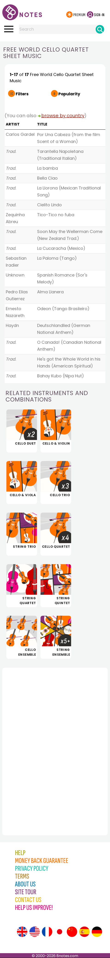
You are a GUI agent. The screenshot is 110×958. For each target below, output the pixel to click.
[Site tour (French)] (47, 932)
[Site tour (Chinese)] (72, 932)
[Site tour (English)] (22, 932)
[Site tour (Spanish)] (84, 932)
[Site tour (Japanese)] (59, 932)
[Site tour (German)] (97, 932)
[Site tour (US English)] (34, 932)
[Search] (99, 29)
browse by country (62, 115)
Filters (22, 94)
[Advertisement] (27, 741)
